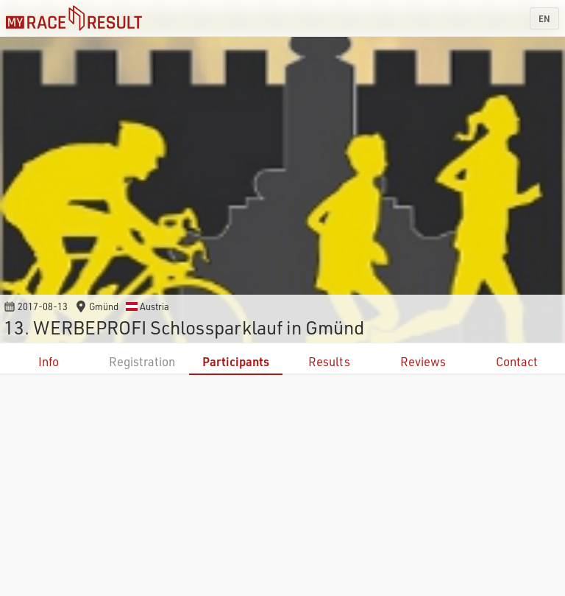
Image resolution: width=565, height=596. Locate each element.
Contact (517, 361)
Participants (235, 361)
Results (329, 361)
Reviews (423, 361)
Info (48, 361)
